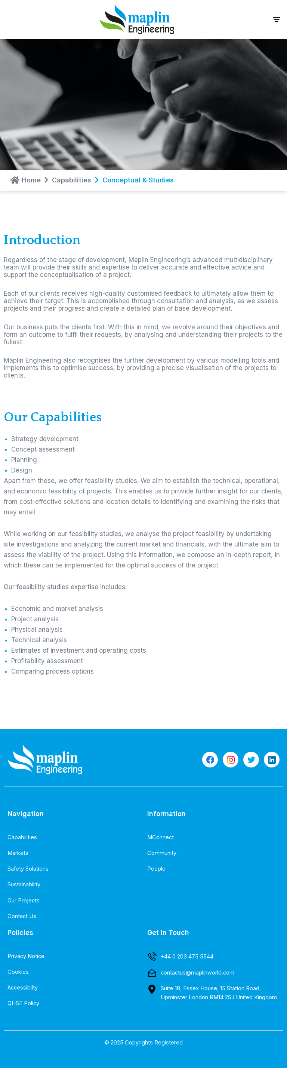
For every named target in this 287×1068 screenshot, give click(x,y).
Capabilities (71, 180)
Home (31, 180)
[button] (276, 19)
